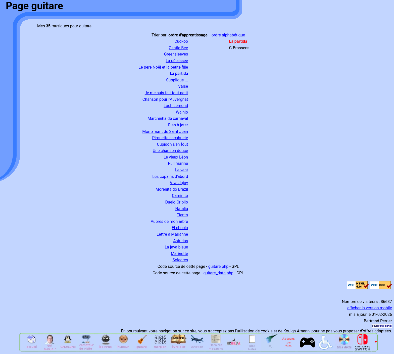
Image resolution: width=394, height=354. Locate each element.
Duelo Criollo (176, 202)
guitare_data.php (218, 273)
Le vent (181, 170)
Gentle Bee (178, 47)
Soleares (180, 260)
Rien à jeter (178, 125)
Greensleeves (176, 54)
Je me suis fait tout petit (166, 92)
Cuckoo (181, 41)
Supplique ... (177, 80)
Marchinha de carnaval (167, 118)
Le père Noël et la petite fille (163, 67)
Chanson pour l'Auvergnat (165, 99)
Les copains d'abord (170, 176)
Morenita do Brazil (172, 189)
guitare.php (218, 266)
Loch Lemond (176, 105)
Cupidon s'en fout (172, 144)
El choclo (180, 227)
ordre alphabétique (228, 35)
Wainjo (182, 112)
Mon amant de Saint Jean (165, 131)
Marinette (179, 253)
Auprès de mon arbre (169, 221)
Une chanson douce (170, 150)
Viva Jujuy (179, 182)
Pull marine (178, 163)
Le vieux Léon (176, 157)
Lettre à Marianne (172, 234)
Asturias (180, 240)
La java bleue (176, 247)
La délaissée (177, 60)
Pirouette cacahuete (170, 137)
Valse (183, 86)
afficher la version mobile (369, 308)
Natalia (181, 208)
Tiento (182, 215)
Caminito (180, 195)
